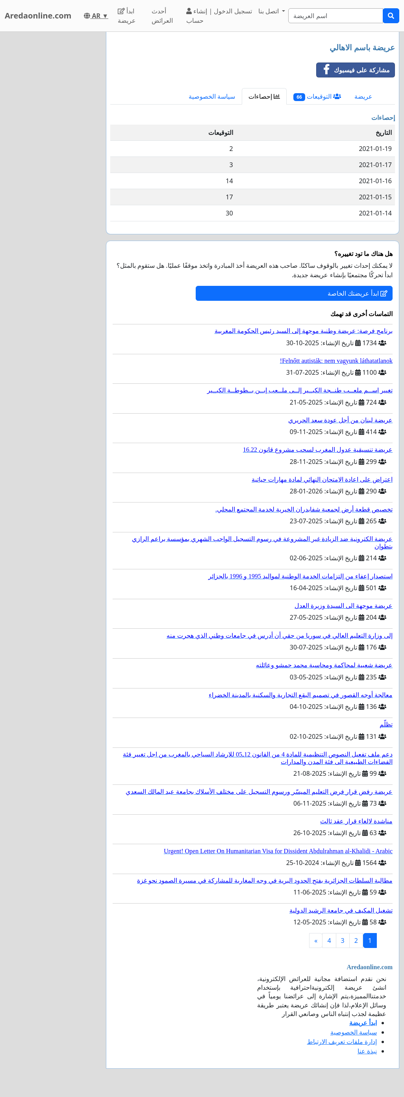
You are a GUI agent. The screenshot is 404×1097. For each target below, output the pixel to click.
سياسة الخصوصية (212, 96)
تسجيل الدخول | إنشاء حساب (219, 16)
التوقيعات (317, 96)
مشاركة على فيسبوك (353, 70)
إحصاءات (264, 96)
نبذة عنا (367, 1051)
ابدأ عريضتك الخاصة (357, 293)
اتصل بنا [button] (269, 11)
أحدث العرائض (162, 16)
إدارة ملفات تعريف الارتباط (342, 1041)
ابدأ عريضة (127, 16)
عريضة (363, 96)
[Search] (335, 15)
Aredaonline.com (38, 15)
